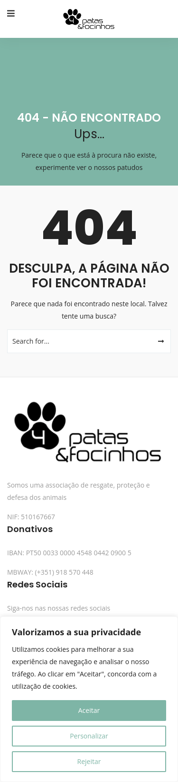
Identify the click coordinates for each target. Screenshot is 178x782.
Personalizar (89, 735)
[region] (89, 699)
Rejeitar (89, 761)
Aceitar (89, 710)
